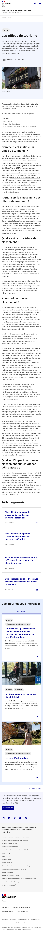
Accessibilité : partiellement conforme (19, 919)
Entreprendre (5, 853)
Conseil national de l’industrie (9, 843)
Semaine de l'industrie (7, 872)
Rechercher (35, 3)
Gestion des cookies (21, 923)
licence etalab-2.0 (27, 929)
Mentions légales (35, 919)
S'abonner (6, 808)
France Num (5, 856)
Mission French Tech (7, 862)
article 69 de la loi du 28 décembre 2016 (24, 178)
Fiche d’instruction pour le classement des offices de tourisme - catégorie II (17, 536)
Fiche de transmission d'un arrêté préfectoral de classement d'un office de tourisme (21, 560)
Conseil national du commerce (10, 846)
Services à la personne (8, 885)
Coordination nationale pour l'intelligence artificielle (15, 850)
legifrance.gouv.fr (8, 911)
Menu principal (40, 3)
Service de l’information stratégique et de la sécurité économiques (19, 878)
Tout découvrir (21, 611)
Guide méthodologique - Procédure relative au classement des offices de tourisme (21, 582)
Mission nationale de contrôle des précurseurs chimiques (17, 866)
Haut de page (36, 788)
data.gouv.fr (21, 911)
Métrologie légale (6, 859)
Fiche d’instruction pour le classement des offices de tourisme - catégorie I (17, 515)
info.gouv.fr (6, 907)
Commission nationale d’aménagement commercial (15, 837)
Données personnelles (7, 923)
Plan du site (5, 919)
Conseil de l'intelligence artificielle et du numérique (15, 840)
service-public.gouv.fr (21, 907)
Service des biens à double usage (10, 882)
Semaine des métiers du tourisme (10, 875)
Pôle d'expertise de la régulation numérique (13, 869)
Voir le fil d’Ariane (6, 18)
